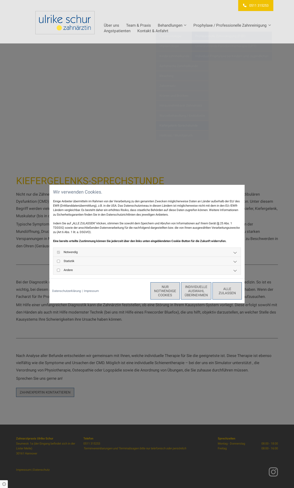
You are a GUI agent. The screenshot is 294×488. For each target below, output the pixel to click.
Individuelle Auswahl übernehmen (177, 291)
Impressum (91, 291)
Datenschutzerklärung (66, 291)
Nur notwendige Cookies (133, 291)
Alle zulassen (221, 291)
